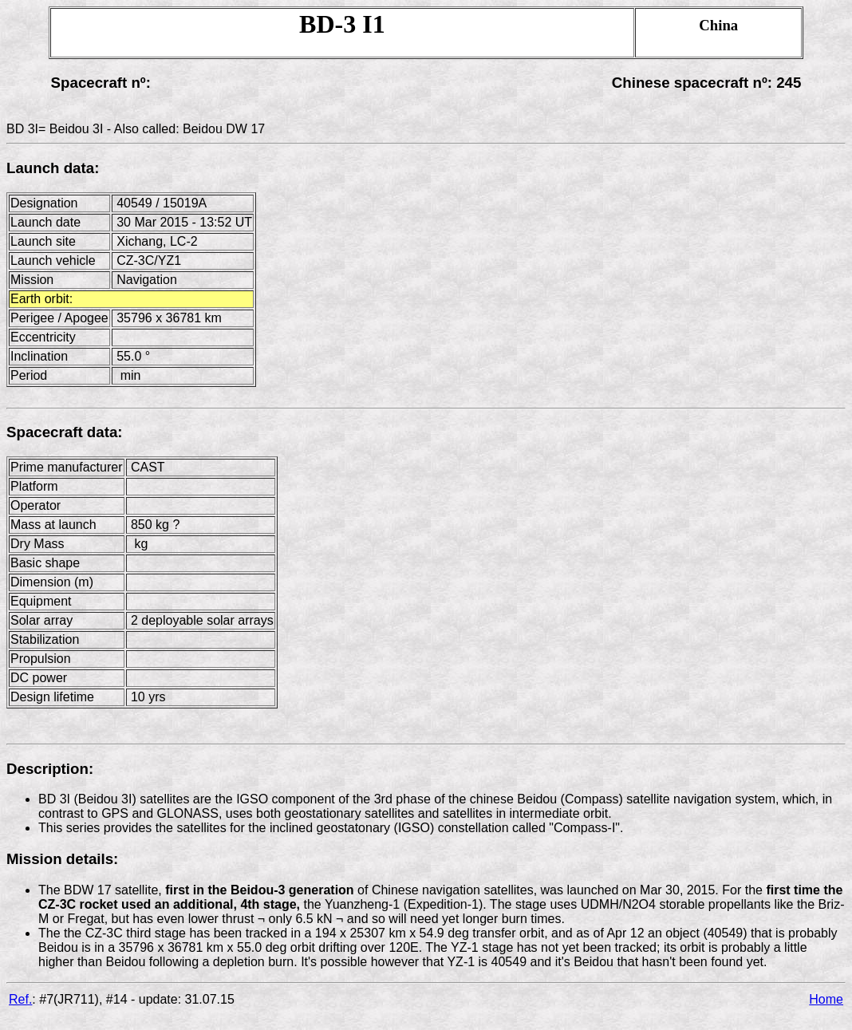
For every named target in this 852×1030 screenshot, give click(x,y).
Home (826, 999)
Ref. (20, 999)
